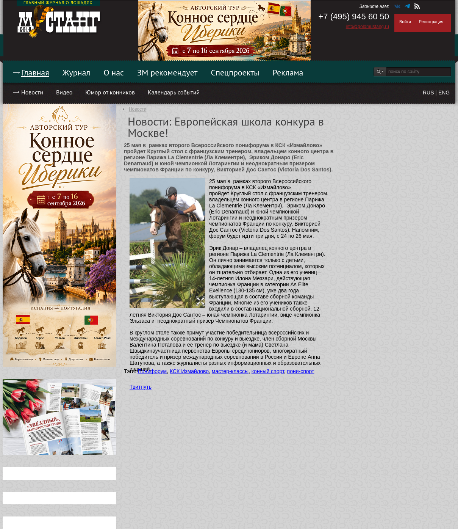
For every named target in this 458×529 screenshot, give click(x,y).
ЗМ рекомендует (167, 72)
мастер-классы (230, 371)
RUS (428, 92)
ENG (444, 92)
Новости (32, 92)
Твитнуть (141, 387)
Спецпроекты (235, 72)
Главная (35, 72)
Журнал (77, 72)
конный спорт (268, 371)
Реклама (288, 72)
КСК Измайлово (189, 371)
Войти (405, 21)
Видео (64, 92)
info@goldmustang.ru (367, 26)
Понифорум (152, 371)
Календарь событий (174, 92)
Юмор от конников (110, 92)
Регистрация (431, 21)
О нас (113, 72)
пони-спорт (300, 371)
